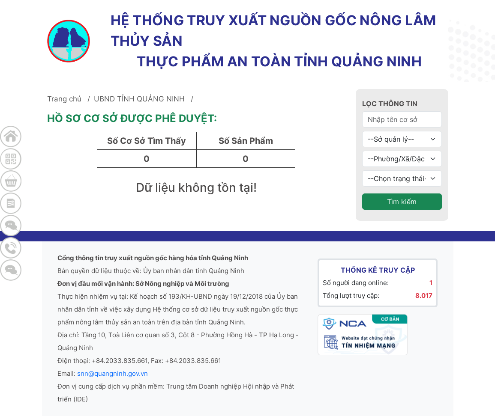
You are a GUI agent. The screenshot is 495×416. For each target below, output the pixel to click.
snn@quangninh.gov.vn (112, 373)
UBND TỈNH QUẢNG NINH (139, 99)
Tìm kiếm (402, 201)
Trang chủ (64, 99)
